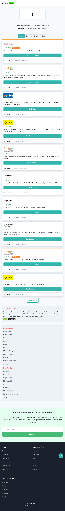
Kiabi (5, 344)
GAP (5, 384)
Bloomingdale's (8, 391)
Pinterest (4, 490)
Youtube (4, 497)
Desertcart (7, 331)
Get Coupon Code (32, 55)
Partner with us (7, 473)
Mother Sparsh (8, 354)
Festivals (35, 469)
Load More (32, 300)
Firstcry (5, 338)
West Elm (6, 397)
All (21, 36)
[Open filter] (60, 455)
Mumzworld (7, 381)
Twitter (4, 486)
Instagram (5, 493)
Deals (36, 36)
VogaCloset (7, 378)
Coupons (29, 36)
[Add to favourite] (43, 11)
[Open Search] (57, 3)
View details (6, 61)
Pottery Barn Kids (9, 361)
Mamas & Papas (9, 351)
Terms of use (6, 466)
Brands (34, 458)
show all (6, 364)
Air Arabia (6, 371)
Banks (34, 462)
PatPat (5, 357)
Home (28, 22)
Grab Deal (32, 109)
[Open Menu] (62, 3)
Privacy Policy (6, 469)
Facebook (5, 482)
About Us (5, 455)
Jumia (5, 341)
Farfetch (6, 374)
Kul (4, 348)
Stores (34, 451)
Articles (34, 473)
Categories (36, 455)
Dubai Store (7, 335)
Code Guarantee (7, 462)
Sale (43, 36)
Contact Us (5, 458)
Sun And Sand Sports (10, 394)
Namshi (6, 387)
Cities (34, 466)
